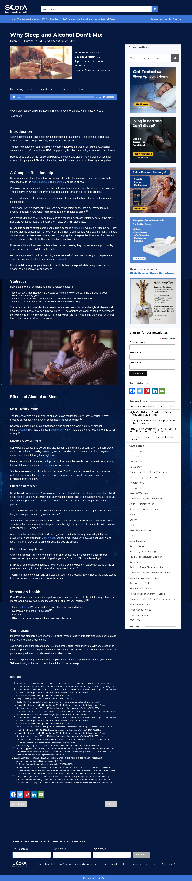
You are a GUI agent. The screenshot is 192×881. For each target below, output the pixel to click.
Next (110, 803)
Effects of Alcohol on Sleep (67, 110)
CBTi (131, 535)
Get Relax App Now (71, 19)
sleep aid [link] (79, 228)
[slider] (59, 97)
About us (163, 19)
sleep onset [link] (57, 429)
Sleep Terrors (136, 562)
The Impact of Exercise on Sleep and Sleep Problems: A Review (152, 421)
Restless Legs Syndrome (143, 477)
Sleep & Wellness (138, 493)
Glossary (126, 864)
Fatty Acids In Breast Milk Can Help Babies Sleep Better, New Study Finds (152, 430)
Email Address (138, 342)
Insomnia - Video (138, 615)
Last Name (135, 362)
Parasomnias (136, 488)
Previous (18, 803)
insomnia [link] (60, 182)
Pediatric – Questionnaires (143, 509)
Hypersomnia (136, 482)
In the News (136, 451)
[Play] (14, 97)
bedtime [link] (22, 429)
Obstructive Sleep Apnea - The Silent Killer (152, 406)
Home (13, 19)
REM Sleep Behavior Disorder (145, 556)
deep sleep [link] (49, 538)
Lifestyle (134, 519)
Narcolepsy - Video (139, 604)
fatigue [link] (26, 607)
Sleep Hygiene (137, 541)
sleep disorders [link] (40, 182)
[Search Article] (96, 9)
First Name (135, 352)
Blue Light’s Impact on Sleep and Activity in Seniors (153, 438)
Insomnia (28, 40)
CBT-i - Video (136, 620)
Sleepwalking (136, 546)
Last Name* (99, 849)
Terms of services (141, 864)
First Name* (59, 849)
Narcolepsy (135, 467)
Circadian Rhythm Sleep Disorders (148, 472)
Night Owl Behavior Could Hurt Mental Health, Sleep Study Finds (150, 413)
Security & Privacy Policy (166, 864)
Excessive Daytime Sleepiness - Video (150, 572)
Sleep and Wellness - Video (144, 578)
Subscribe (141, 854)
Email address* (20, 849)
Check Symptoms (89, 19)
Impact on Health (94, 110)
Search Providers (111, 864)
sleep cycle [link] (61, 259)
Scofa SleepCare (91, 574)
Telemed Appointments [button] (28, 19)
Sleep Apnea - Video (140, 609)
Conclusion (17, 115)
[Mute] (104, 97)
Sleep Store (43, 864)
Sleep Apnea (136, 461)
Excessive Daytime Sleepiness (145, 498)
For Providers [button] (175, 19)
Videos (133, 514)
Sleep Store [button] (55, 19)
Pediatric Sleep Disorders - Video (147, 567)
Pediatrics (134, 525)
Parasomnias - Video (140, 583)
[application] (63, 97)
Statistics (44, 110)
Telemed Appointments (87, 864)
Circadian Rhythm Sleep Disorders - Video (152, 599)
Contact (154, 19)
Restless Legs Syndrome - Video (147, 593)
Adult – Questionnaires (141, 504)
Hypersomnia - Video (140, 588)
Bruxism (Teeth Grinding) (142, 551)
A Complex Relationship (23, 110)
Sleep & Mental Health (141, 530)
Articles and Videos (106, 19)
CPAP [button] (44, 19)
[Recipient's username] (149, 58)
